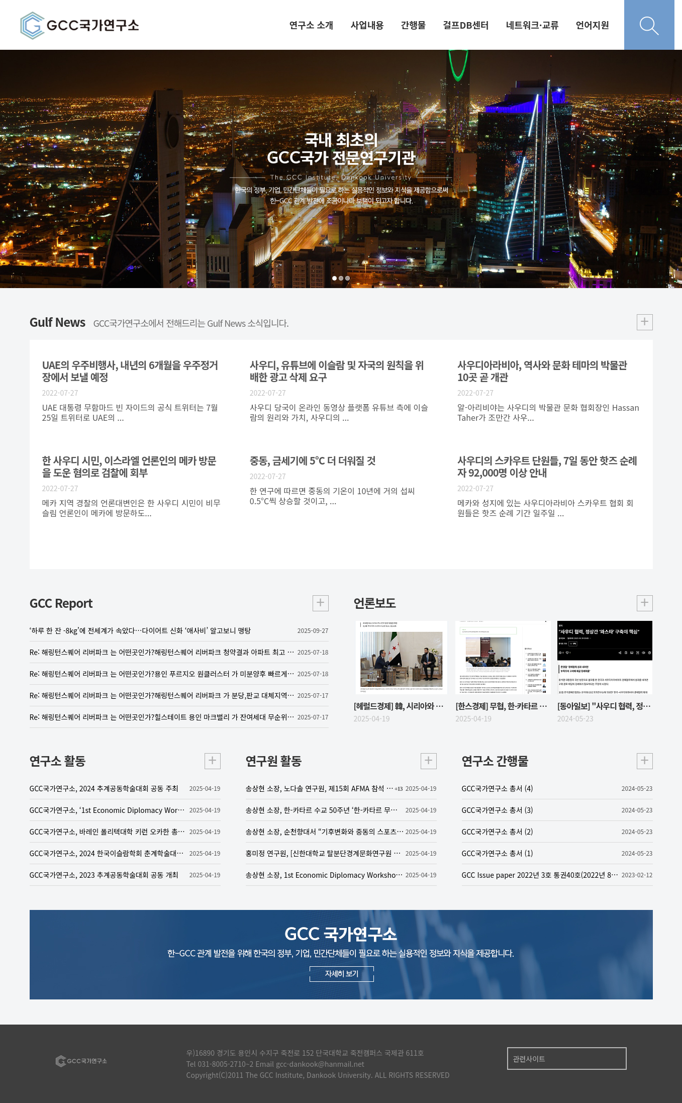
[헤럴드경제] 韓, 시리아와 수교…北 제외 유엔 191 (401, 706)
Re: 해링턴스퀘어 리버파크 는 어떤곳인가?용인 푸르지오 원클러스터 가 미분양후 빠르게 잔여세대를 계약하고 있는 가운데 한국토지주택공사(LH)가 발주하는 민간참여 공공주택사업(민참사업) (179, 673)
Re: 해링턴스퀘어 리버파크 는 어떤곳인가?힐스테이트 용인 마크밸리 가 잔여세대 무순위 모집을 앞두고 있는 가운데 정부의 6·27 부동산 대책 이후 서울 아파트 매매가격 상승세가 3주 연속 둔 (179, 716)
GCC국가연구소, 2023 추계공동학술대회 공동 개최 (125, 874)
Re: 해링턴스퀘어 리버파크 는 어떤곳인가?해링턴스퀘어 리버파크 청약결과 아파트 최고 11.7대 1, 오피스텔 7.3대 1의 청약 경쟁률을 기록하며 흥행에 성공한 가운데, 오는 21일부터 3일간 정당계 (179, 652)
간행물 (413, 24)
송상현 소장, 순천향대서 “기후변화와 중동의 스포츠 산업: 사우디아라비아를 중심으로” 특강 (341, 831)
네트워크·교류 (532, 24)
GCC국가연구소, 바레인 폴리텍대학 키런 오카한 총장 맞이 (125, 831)
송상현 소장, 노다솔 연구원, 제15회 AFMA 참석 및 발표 (341, 788)
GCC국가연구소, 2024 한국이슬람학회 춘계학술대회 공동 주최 (125, 853)
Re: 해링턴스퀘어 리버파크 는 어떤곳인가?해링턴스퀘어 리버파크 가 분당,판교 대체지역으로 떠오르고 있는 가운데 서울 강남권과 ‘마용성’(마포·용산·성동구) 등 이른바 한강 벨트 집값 (179, 695)
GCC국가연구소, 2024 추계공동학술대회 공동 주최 (125, 788)
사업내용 (367, 24)
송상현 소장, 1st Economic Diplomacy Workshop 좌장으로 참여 (341, 874)
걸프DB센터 (466, 24)
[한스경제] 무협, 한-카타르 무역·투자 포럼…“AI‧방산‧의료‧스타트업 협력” (503, 706)
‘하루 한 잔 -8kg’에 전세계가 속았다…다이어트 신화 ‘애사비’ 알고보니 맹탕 (179, 630)
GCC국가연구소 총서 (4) (557, 788)
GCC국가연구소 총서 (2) (557, 831)
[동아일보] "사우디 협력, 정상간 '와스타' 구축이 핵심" (605, 706)
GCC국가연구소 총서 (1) (557, 853)
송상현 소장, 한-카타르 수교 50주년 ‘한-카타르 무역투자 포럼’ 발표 (341, 809)
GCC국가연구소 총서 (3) (557, 809)
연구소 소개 (311, 24)
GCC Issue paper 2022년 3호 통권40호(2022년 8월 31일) (557, 874)
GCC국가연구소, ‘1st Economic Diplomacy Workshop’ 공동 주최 (125, 809)
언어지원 (592, 24)
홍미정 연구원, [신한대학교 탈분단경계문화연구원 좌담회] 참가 (341, 853)
